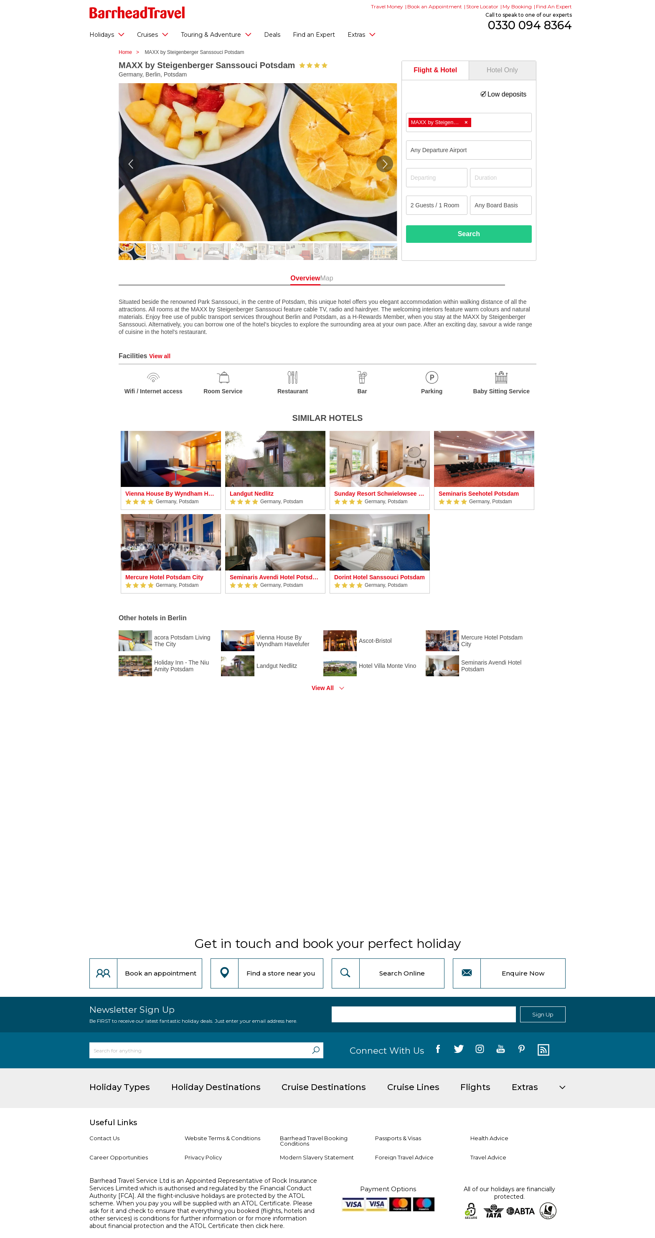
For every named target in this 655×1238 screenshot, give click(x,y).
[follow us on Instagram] (479, 1050)
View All (323, 688)
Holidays (106, 34)
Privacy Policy (203, 1157)
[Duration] (501, 177)
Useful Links (113, 1122)
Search (469, 233)
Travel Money (387, 6)
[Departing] (437, 177)
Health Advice (489, 1138)
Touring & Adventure (216, 34)
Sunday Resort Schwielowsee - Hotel (379, 493)
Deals (272, 34)
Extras (362, 34)
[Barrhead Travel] (137, 12)
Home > (131, 52)
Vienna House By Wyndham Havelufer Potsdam (170, 493)
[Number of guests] (437, 205)
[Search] (315, 1050)
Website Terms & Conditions (222, 1138)
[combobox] (469, 122)
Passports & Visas (398, 1138)
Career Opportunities (118, 1157)
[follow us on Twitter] (459, 1050)
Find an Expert (314, 34)
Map (364, 278)
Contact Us (104, 1138)
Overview (290, 278)
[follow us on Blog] (542, 1050)
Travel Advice (488, 1157)
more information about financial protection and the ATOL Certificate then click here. (198, 1222)
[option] (171, 512)
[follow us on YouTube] (500, 1050)
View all (159, 356)
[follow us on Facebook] (438, 1050)
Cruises (152, 34)
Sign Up (542, 1014)
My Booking (517, 6)
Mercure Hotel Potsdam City (164, 577)
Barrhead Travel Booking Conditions (314, 1141)
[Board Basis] (501, 205)
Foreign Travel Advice (404, 1157)
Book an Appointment (434, 6)
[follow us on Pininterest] (521, 1050)
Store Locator (482, 6)
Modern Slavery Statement (317, 1157)
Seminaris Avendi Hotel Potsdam (275, 577)
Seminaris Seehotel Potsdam (479, 493)
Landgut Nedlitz (252, 493)
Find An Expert (554, 6)
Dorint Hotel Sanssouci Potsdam (379, 577)
